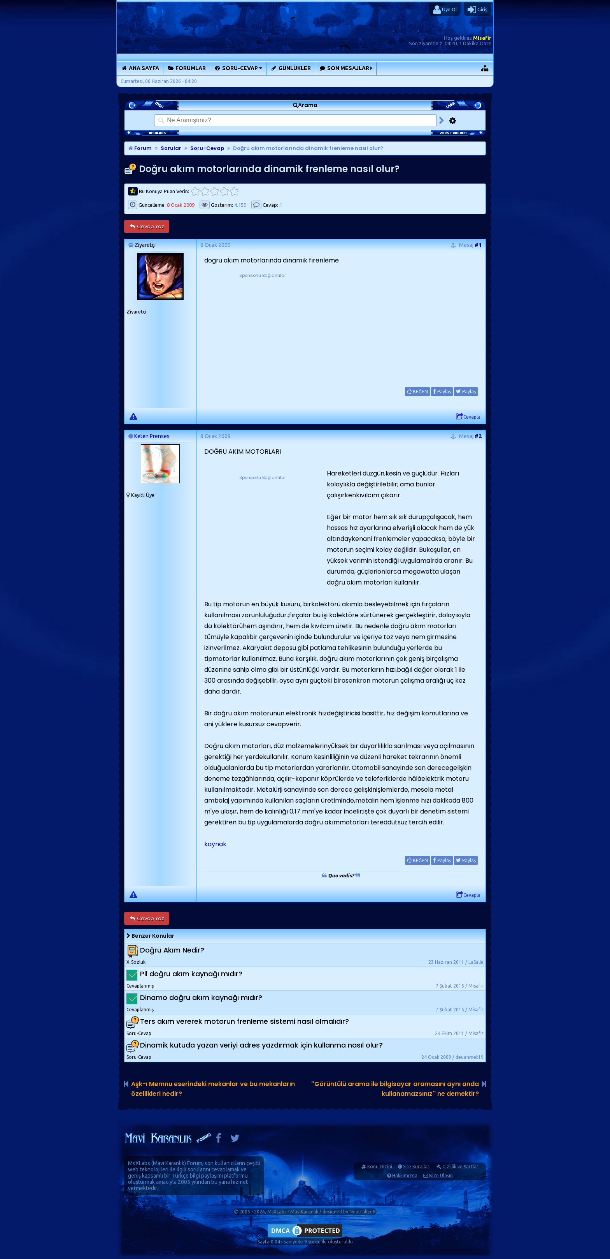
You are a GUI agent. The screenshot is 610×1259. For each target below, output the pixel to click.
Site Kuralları (417, 1166)
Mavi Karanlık (168, 1163)
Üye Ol (445, 10)
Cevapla (468, 417)
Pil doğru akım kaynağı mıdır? (191, 974)
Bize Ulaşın (441, 1175)
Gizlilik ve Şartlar (460, 1166)
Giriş (477, 10)
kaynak (215, 844)
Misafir (482, 37)
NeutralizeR (362, 1211)
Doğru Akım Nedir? (172, 950)
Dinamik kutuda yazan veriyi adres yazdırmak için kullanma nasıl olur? (261, 1045)
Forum (140, 148)
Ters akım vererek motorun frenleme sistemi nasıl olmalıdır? (244, 1022)
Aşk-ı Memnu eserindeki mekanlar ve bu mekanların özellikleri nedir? (213, 1088)
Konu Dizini (379, 1166)
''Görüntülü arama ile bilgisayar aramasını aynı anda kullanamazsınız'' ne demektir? (395, 1088)
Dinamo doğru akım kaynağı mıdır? (201, 998)
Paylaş (442, 391)
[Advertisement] (262, 328)
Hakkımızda (404, 1175)
